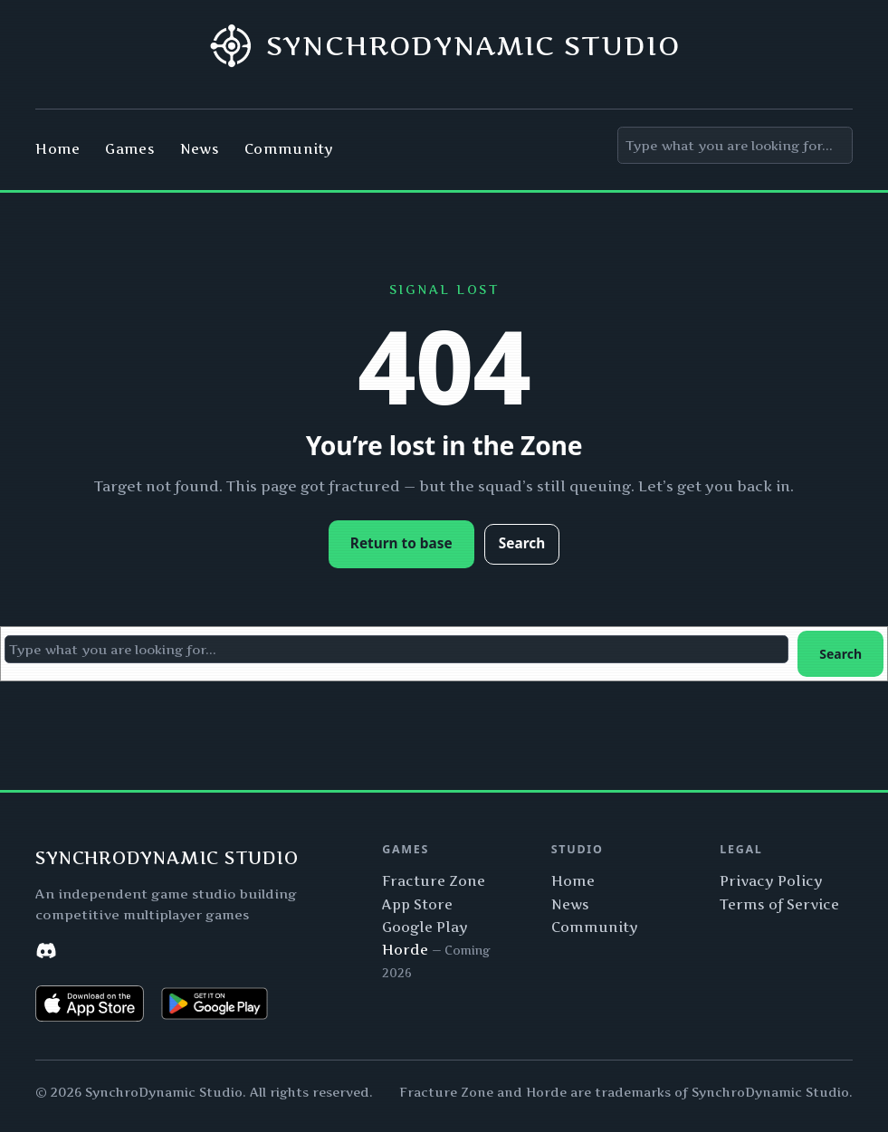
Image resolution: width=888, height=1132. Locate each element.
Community (594, 927)
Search (522, 543)
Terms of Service (779, 905)
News (570, 905)
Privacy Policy (771, 881)
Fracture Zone (433, 881)
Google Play (425, 927)
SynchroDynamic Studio (473, 45)
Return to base (401, 543)
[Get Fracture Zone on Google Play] (214, 1003)
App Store (417, 905)
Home (573, 881)
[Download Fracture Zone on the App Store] (89, 1003)
